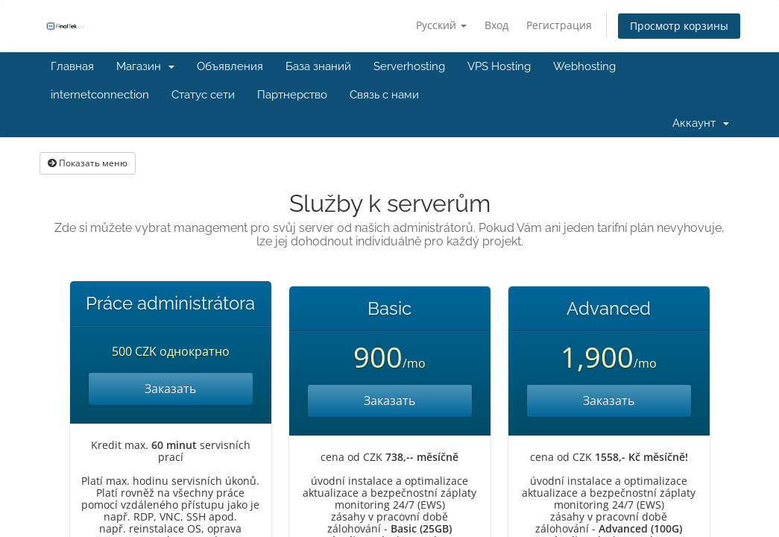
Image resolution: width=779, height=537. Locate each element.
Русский (441, 25)
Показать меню (87, 163)
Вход (496, 25)
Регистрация (559, 25)
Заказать (170, 388)
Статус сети (203, 94)
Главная (72, 66)
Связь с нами (384, 94)
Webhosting (584, 66)
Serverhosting (409, 66)
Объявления (230, 66)
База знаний (318, 66)
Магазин (145, 66)
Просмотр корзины (679, 26)
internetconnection (100, 94)
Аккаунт (700, 123)
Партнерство (292, 94)
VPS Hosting (499, 66)
